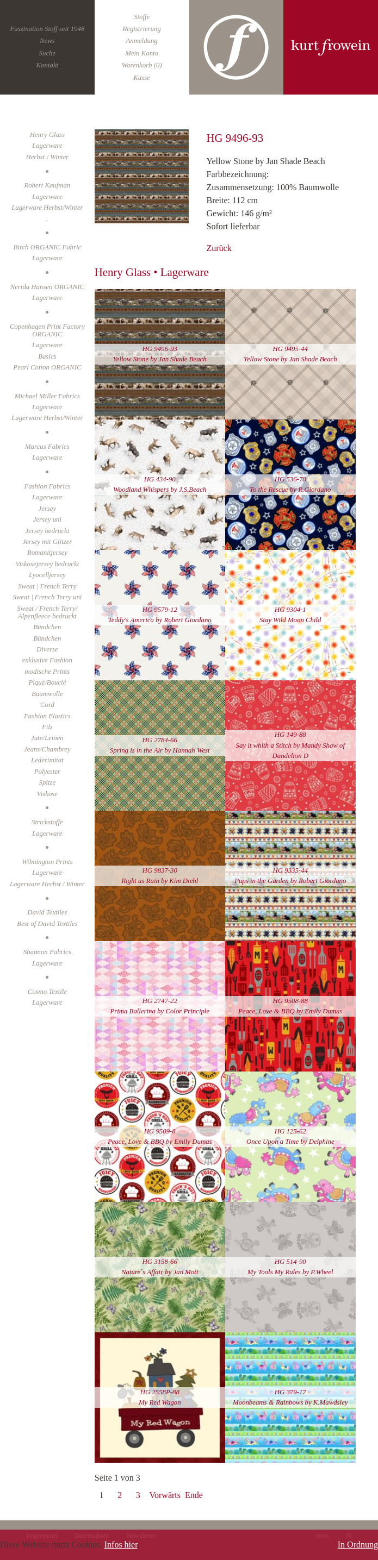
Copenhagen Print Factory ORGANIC (47, 330)
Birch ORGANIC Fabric (48, 247)
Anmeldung (141, 41)
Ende (194, 1495)
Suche (47, 53)
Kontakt (47, 65)
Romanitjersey (47, 552)
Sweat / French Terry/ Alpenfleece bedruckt (47, 612)
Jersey (48, 508)
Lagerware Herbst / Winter (47, 884)
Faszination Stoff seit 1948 (47, 29)
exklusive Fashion (47, 660)
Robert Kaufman (47, 185)
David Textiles (47, 912)
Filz (47, 727)
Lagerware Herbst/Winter (47, 207)
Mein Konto (141, 53)
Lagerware (47, 197)
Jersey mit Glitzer (47, 542)
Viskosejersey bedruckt (47, 564)
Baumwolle (47, 694)
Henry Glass (47, 135)
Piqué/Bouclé (47, 682)
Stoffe (142, 17)
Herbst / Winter (47, 157)
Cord (47, 705)
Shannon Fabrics (47, 952)
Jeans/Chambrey (47, 749)
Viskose (47, 794)
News (47, 41)
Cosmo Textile (47, 991)
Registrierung (141, 29)
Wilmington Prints (47, 862)
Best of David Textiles (47, 924)
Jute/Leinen (47, 738)
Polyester (47, 771)
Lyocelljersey (47, 575)
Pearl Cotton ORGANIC (47, 367)
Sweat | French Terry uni (47, 597)
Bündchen (47, 638)
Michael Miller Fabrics (47, 396)
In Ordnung (358, 1544)
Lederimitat (47, 760)
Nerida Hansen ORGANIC (47, 287)
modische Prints (47, 671)
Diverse (47, 649)
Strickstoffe (47, 822)
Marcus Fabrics (47, 446)
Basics (47, 356)
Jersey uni (47, 519)
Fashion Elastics (47, 716)
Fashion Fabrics (47, 486)
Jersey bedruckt (48, 531)
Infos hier (121, 1544)
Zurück (218, 248)
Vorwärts (165, 1495)
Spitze (47, 782)
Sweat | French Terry (47, 586)
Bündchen (47, 627)
